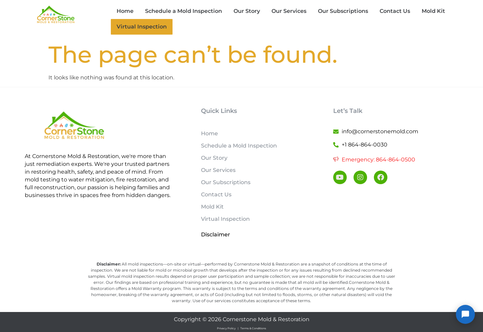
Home (125, 11)
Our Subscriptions (343, 11)
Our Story (247, 11)
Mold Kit (433, 11)
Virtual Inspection (139, 26)
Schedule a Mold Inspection (183, 11)
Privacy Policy (226, 327)
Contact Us (395, 11)
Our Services (288, 11)
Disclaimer (215, 234)
